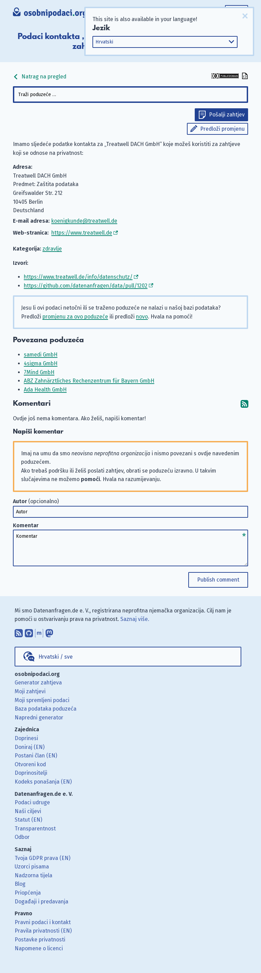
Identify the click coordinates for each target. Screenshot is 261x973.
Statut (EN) (28, 819)
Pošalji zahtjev (227, 114)
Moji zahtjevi (30, 691)
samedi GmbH (40, 354)
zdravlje (52, 248)
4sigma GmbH (40, 363)
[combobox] (130, 94)
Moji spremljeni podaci (42, 700)
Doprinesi (26, 738)
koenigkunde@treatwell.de (84, 221)
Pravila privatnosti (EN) (43, 931)
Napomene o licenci (39, 948)
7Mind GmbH (39, 372)
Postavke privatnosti (40, 939)
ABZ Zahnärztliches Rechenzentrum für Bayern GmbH (89, 381)
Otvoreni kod (30, 764)
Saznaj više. (134, 619)
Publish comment (218, 579)
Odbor (22, 837)
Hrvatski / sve (55, 657)
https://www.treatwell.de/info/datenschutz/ (78, 277)
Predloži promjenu (222, 129)
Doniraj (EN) (30, 747)
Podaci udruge (32, 802)
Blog (20, 884)
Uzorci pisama (32, 866)
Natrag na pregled (39, 76)
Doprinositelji (31, 773)
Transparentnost (35, 828)
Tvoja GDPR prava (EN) (42, 858)
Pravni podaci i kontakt (43, 922)
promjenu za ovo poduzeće (75, 316)
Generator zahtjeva (38, 682)
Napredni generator (39, 717)
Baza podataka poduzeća (45, 708)
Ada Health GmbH (45, 389)
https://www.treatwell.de (81, 233)
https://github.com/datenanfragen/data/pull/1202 (85, 285)
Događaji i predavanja (41, 901)
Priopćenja (28, 892)
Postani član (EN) (36, 755)
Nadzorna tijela (33, 875)
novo (142, 316)
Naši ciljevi (28, 811)
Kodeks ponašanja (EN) (43, 781)
